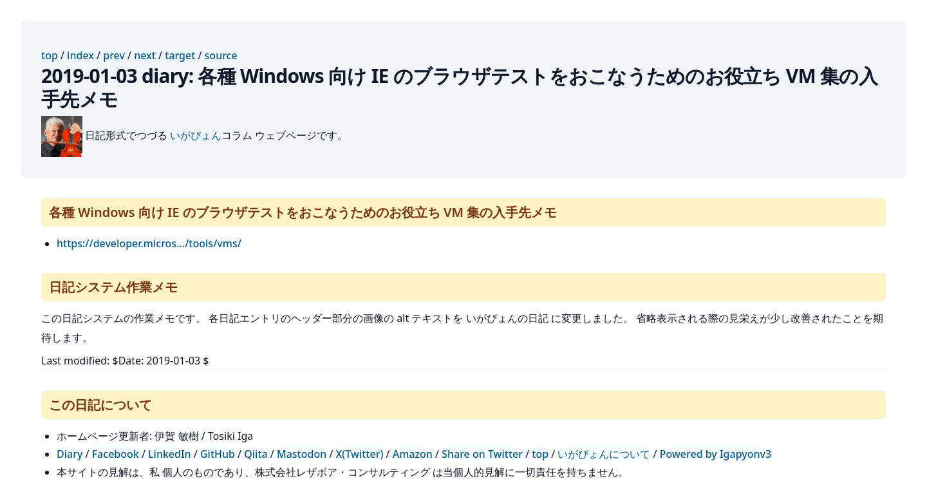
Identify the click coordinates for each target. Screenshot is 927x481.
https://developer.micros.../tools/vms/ (149, 243)
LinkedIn (169, 454)
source (221, 55)
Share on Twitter (482, 454)
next (145, 55)
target (180, 55)
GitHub (217, 454)
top (49, 55)
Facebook (115, 454)
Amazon (413, 454)
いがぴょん (195, 135)
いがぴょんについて (603, 454)
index (80, 55)
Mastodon (301, 454)
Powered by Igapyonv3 (715, 454)
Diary (69, 454)
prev (114, 55)
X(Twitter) (360, 454)
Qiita (255, 454)
